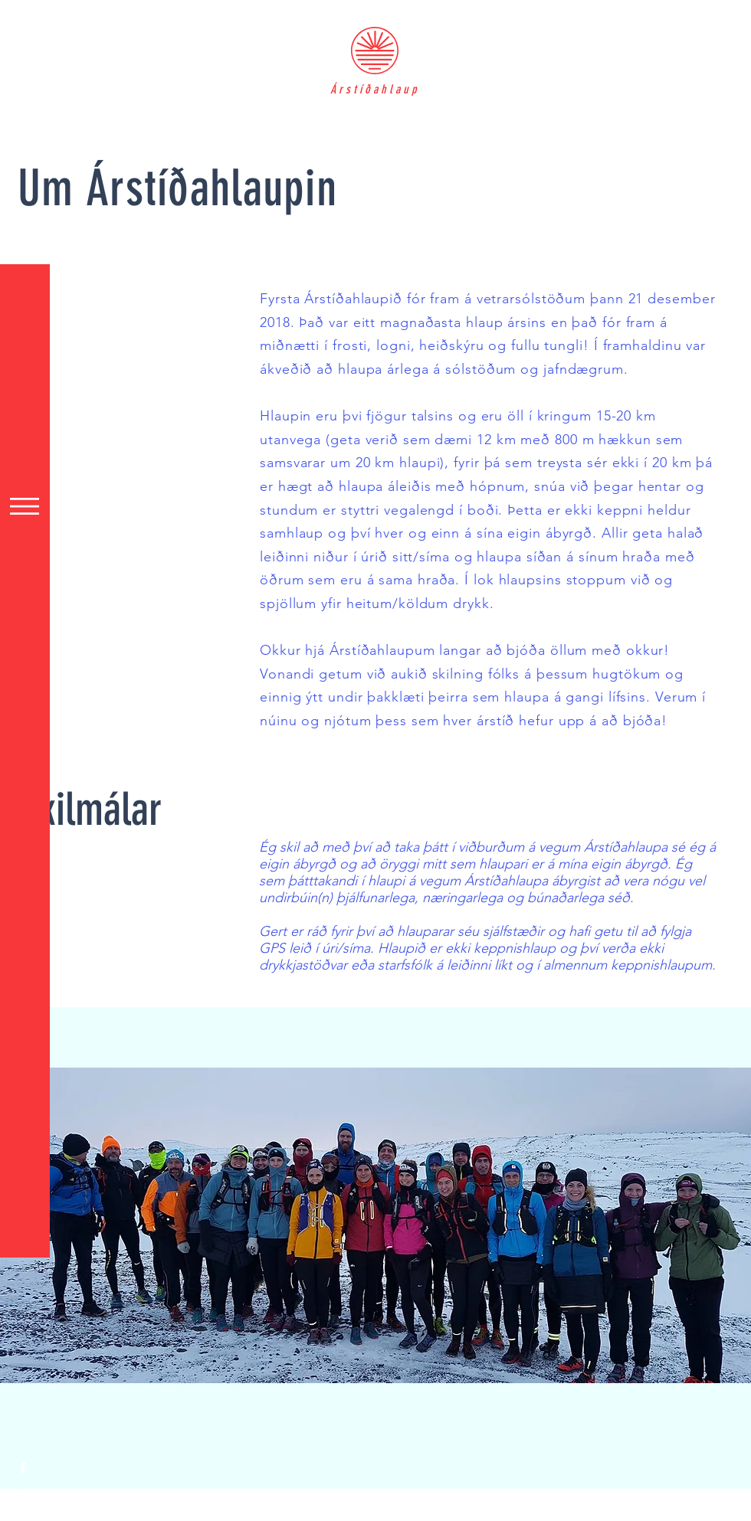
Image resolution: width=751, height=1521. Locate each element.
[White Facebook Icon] (23, 1467)
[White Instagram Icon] (23, 1498)
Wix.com (369, 1512)
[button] (24, 506)
